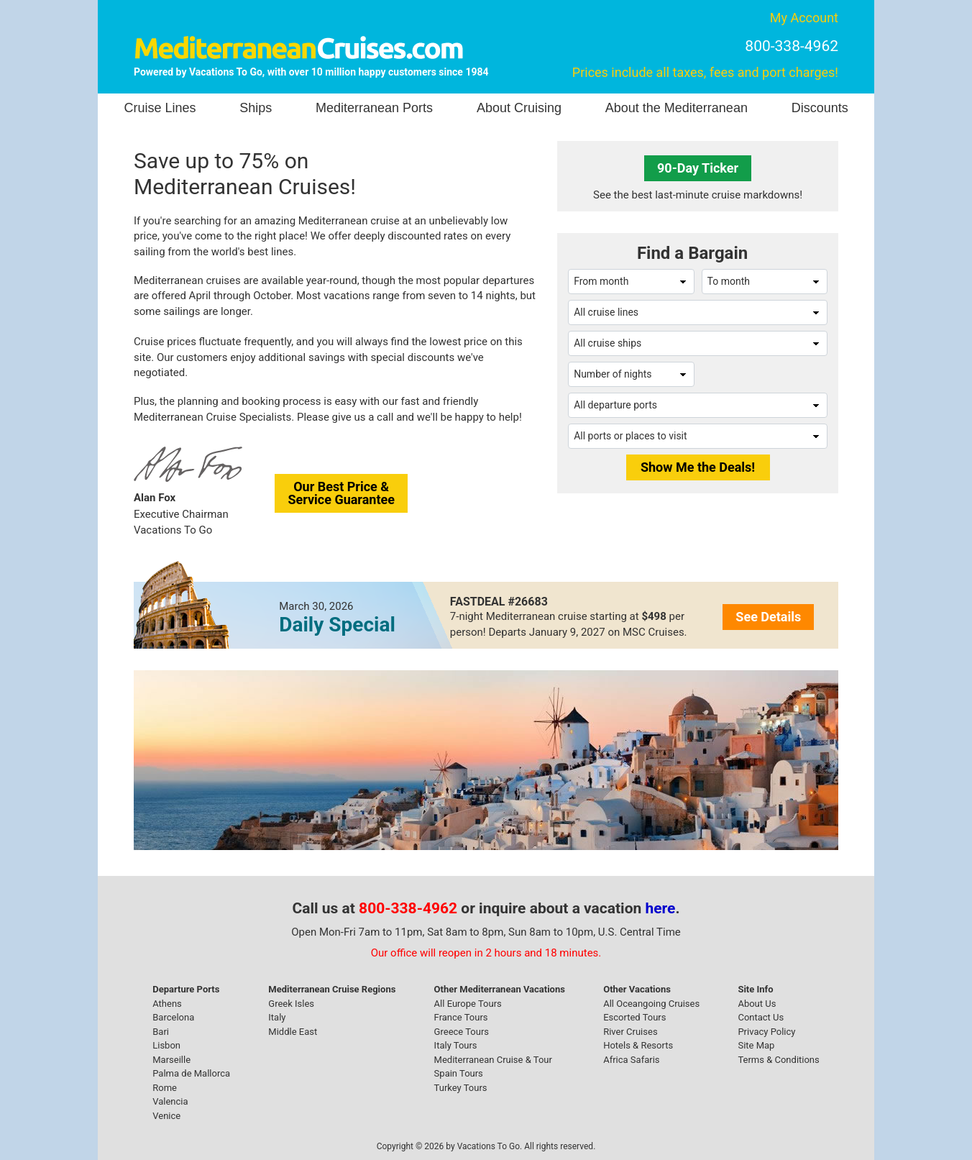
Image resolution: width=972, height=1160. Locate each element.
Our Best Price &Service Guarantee (341, 493)
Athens (167, 1003)
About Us (757, 1003)
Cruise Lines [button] (160, 108)
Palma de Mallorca (191, 1073)
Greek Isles (291, 1003)
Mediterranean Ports (374, 108)
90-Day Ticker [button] (697, 167)
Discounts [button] (820, 108)
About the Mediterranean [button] (676, 108)
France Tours (461, 1017)
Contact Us (761, 1017)
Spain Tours (458, 1073)
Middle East (292, 1031)
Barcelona (173, 1017)
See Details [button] (768, 616)
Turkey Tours (460, 1087)
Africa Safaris (631, 1059)
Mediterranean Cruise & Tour (493, 1059)
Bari (160, 1031)
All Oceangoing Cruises (651, 1003)
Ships (255, 108)
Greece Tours (461, 1031)
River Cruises (630, 1031)
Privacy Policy (766, 1031)
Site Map (756, 1045)
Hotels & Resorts (638, 1045)
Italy (276, 1017)
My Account (804, 17)
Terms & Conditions (778, 1059)
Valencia (170, 1101)
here (661, 908)
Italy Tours (455, 1045)
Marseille (171, 1059)
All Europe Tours (468, 1003)
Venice (166, 1115)
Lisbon (166, 1045)
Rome (164, 1087)
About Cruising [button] (519, 108)
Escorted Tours (634, 1017)
